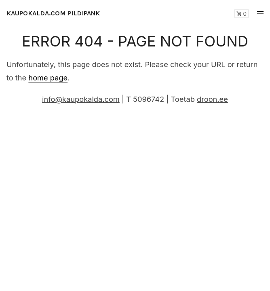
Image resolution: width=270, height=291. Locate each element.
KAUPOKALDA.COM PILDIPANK (53, 13)
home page (48, 77)
